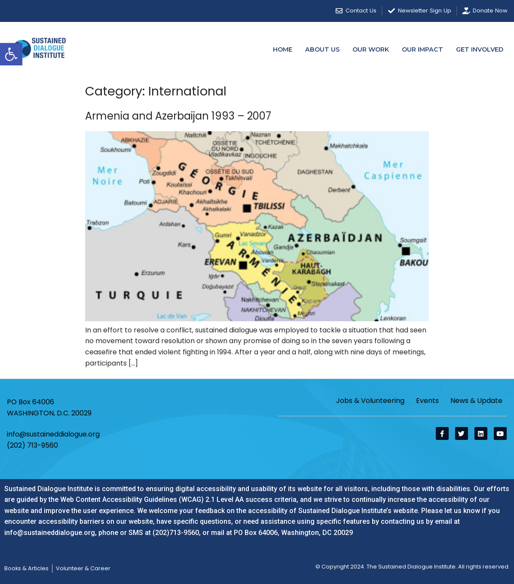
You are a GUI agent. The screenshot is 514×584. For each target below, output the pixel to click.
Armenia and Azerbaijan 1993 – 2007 (178, 116)
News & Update (476, 401)
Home (282, 49)
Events (427, 401)
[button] (11, 54)
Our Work (370, 49)
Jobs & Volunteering (370, 401)
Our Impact (422, 49)
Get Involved (479, 49)
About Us (322, 49)
